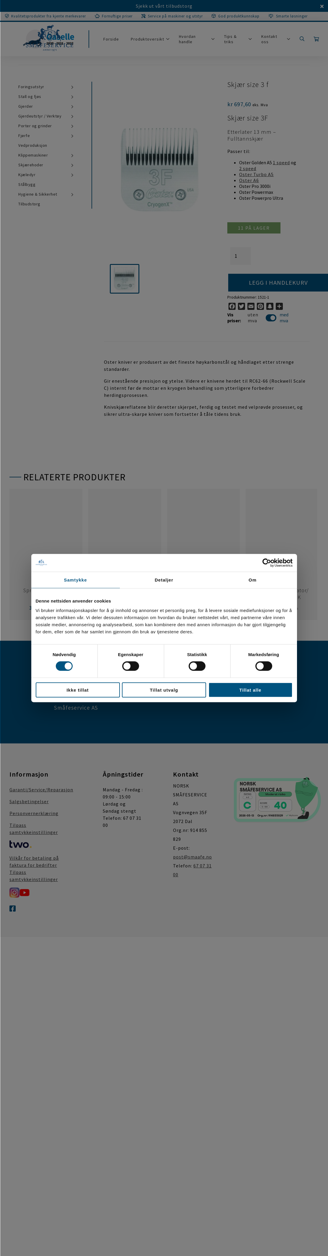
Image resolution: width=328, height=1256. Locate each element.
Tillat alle (250, 689)
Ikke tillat (77, 689)
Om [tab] (253, 579)
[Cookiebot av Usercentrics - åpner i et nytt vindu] (267, 562)
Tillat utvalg (164, 689)
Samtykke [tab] (75, 579)
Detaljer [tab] (164, 579)
